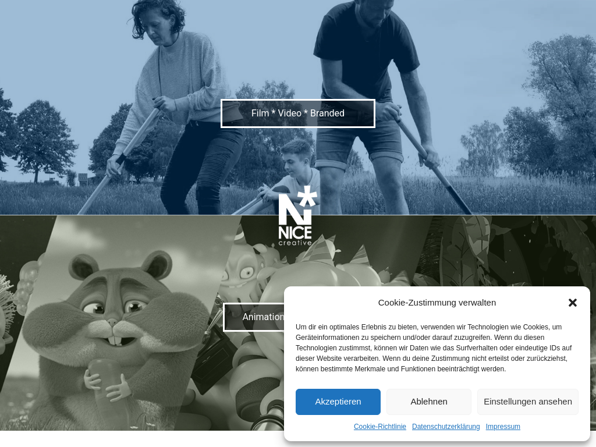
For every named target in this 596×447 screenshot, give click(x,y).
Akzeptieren (338, 401)
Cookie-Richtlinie (380, 427)
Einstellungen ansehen (528, 401)
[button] (573, 302)
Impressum (503, 427)
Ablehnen (428, 401)
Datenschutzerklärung (446, 427)
